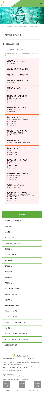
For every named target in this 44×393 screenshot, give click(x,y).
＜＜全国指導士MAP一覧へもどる (14, 49)
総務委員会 (8, 226)
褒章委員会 (8, 260)
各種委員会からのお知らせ (13, 221)
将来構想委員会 (10, 237)
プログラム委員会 (10, 254)
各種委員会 (22, 214)
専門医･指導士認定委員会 (13, 243)
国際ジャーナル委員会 (12, 311)
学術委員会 (8, 249)
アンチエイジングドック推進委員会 (16, 333)
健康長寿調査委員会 (11, 345)
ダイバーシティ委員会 (12, 288)
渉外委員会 (8, 328)
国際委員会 (8, 271)
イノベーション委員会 (12, 317)
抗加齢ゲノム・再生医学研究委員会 (16, 322)
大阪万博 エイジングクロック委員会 (16, 339)
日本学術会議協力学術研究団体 (11, 370)
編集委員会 (8, 277)
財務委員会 (8, 232)
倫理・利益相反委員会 (12, 305)
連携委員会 (8, 300)
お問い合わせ (11, 125)
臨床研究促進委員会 (11, 294)
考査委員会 (8, 283)
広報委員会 (8, 266)
